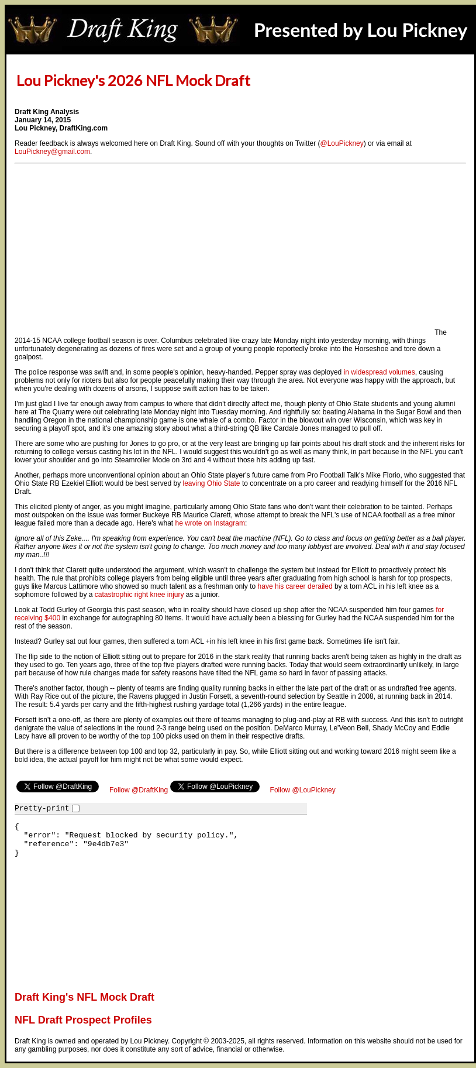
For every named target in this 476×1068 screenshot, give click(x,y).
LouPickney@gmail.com (52, 151)
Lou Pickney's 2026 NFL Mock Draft (133, 80)
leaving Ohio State (211, 483)
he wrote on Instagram (209, 523)
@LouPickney (342, 143)
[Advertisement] (224, 253)
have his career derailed (295, 586)
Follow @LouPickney (303, 790)
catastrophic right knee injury (139, 594)
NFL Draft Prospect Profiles (83, 1020)
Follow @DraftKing (138, 790)
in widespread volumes (379, 372)
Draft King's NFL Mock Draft (84, 997)
